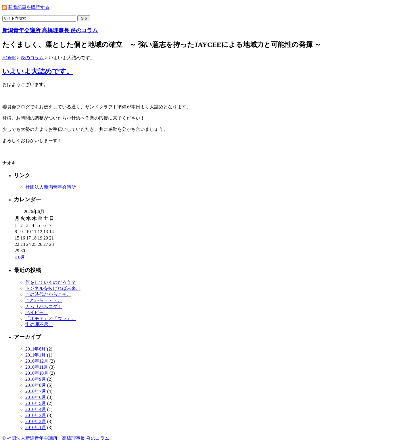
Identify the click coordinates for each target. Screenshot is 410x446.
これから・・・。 (43, 300)
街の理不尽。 (39, 324)
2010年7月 (35, 391)
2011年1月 (35, 355)
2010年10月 (36, 373)
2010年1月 (35, 427)
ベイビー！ (36, 312)
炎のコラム (32, 57)
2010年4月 (35, 409)
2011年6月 (35, 349)
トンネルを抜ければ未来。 (53, 288)
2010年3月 (35, 415)
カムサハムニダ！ (43, 306)
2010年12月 (36, 361)
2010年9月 (35, 379)
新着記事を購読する (28, 7)
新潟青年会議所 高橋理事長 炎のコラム (50, 30)
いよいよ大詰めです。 (37, 71)
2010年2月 (35, 421)
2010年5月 (35, 403)
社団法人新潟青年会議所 (50, 187)
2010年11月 (36, 367)
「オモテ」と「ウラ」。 (50, 318)
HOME (9, 57)
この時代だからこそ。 (48, 294)
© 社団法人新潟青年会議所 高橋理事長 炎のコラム (55, 438)
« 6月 (20, 257)
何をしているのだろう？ (50, 282)
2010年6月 (35, 397)
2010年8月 (35, 385)
